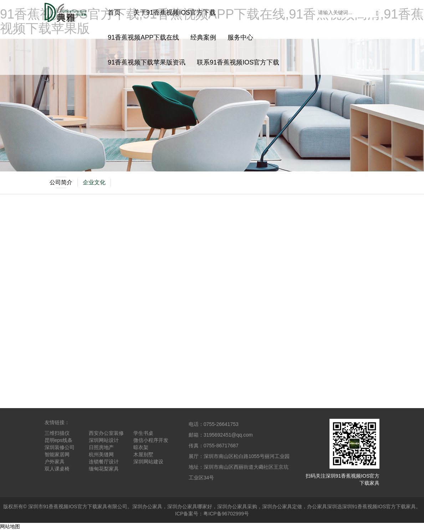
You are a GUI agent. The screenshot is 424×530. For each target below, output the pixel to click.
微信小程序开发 (150, 440)
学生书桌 (143, 433)
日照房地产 (101, 447)
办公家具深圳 (322, 506)
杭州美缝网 (101, 454)
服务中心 (240, 37)
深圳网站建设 (148, 461)
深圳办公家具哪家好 (189, 506)
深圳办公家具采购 (237, 506)
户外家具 (55, 461)
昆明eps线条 (59, 440)
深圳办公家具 (147, 506)
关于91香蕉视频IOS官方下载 (174, 12)
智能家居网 (57, 454)
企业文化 (94, 182)
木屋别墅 (143, 454)
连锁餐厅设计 (104, 461)
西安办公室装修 (106, 433)
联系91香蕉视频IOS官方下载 (238, 62)
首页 (114, 12)
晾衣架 (140, 447)
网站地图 (10, 526)
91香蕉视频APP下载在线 (143, 37)
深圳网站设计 (104, 440)
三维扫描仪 (57, 433)
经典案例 (203, 37)
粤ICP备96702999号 (226, 513)
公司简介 (61, 183)
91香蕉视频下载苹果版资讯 (146, 62)
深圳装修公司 (60, 447)
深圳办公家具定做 (282, 506)
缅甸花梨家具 (104, 469)
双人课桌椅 (57, 469)
